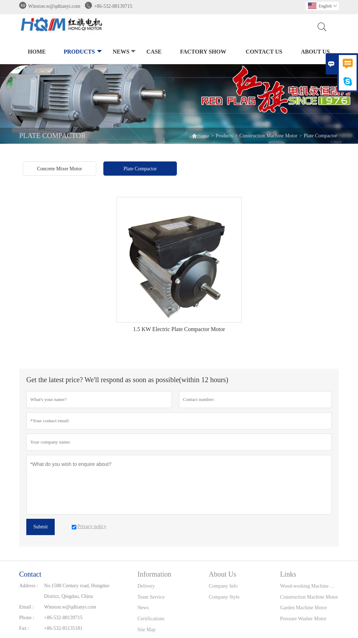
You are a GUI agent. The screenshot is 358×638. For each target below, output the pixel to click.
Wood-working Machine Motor (309, 586)
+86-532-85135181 (63, 628)
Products (82, 52)
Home (37, 52)
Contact (30, 574)
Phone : (26, 617)
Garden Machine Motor (303, 607)
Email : (26, 607)
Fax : (24, 628)
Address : (28, 585)
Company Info (223, 586)
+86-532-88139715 (113, 6)
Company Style (224, 597)
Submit (40, 526)
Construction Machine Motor (268, 135)
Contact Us (264, 52)
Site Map (146, 629)
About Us (315, 52)
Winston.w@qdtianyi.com (54, 6)
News (123, 52)
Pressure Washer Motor (303, 618)
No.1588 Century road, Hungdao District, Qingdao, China (76, 591)
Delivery (146, 586)
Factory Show (203, 52)
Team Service (150, 597)
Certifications (150, 618)
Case (154, 52)
